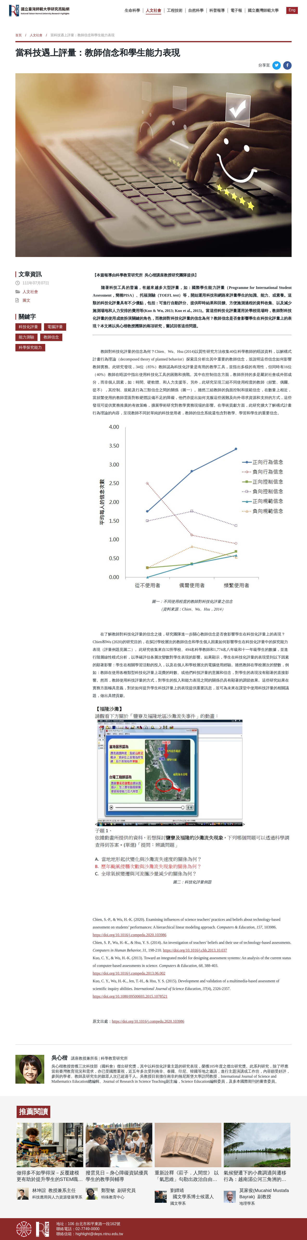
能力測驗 (26, 337)
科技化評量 (28, 327)
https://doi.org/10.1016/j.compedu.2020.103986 (148, 1021)
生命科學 (132, 10)
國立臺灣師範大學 (263, 10)
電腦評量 (55, 327)
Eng (291, 10)
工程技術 (174, 10)
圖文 (26, 300)
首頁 (18, 35)
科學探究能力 (30, 347)
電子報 (236, 10)
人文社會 (153, 10)
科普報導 (216, 10)
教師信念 (51, 337)
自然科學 (195, 10)
